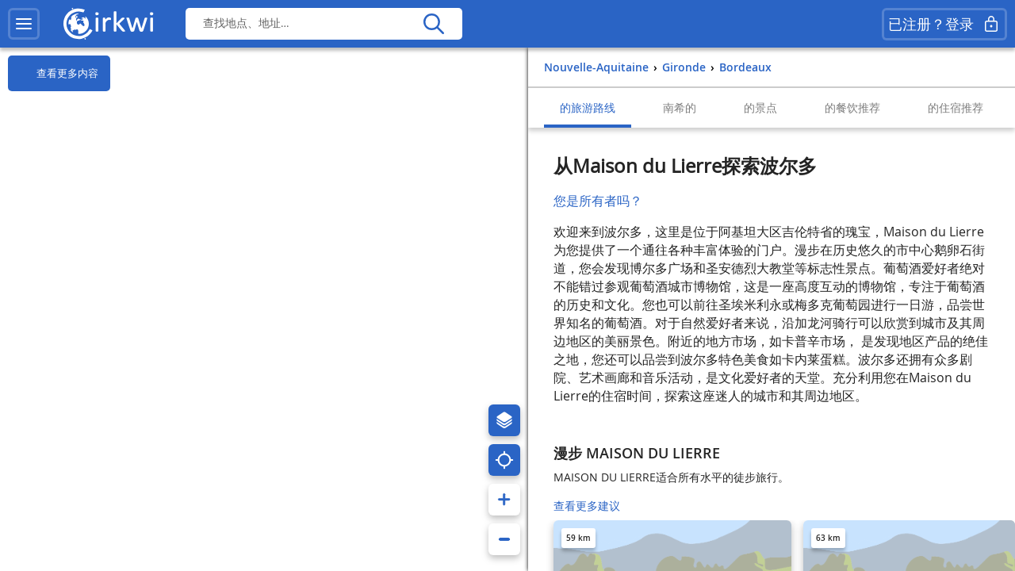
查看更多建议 (586, 505)
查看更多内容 (53, 73)
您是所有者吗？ (597, 200)
